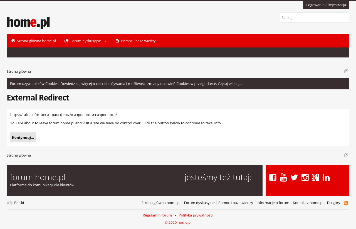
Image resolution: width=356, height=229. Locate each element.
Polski (19, 202)
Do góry (333, 202)
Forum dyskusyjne (199, 202)
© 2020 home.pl (177, 222)
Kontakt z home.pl (308, 202)
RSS (345, 203)
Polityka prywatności (196, 215)
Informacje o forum (273, 202)
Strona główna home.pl (161, 202)
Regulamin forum (157, 215)
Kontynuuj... (23, 137)
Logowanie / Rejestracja (326, 4)
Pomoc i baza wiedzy (235, 202)
